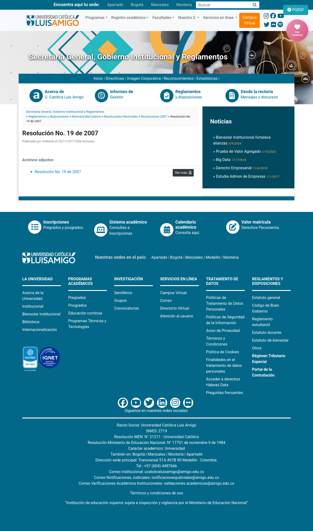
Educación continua (85, 313)
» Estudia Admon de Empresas (246, 176)
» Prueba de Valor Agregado (244, 151)
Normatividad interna (86, 116)
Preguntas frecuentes (224, 392)
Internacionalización (39, 329)
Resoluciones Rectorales (121, 116)
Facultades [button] (161, 17)
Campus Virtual (249, 20)
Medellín (213, 257)
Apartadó (115, 4)
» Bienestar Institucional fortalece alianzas (242, 140)
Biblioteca (30, 322)
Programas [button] (94, 17)
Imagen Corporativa (144, 78)
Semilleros (123, 292)
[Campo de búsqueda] (223, 4)
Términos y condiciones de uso (156, 493)
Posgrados (77, 305)
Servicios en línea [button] (219, 17)
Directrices (115, 78)
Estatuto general (266, 297)
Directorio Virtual (174, 308)
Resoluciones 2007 (154, 116)
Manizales (160, 4)
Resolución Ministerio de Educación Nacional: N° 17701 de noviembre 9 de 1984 (156, 442)
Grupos (120, 300)
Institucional (32, 306)
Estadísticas (206, 78)
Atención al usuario (176, 316)
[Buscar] (255, 4)
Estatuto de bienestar (270, 340)
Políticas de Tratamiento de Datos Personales (224, 303)
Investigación (128, 279)
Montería (184, 4)
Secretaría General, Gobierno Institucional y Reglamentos (65, 111)
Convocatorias (126, 308)
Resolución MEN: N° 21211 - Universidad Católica (156, 436)
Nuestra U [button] (187, 17)
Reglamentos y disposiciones (49, 116)
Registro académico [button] (128, 17)
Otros (256, 348)
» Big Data (229, 159)
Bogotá (137, 4)
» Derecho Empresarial (240, 168)
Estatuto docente (266, 332)
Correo (166, 300)
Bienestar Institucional (41, 314)
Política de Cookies (222, 352)
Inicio (98, 78)
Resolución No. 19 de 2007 (58, 171)
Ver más (183, 173)
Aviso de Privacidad (223, 330)
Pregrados (77, 297)
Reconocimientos (179, 78)
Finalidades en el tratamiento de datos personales (224, 365)
